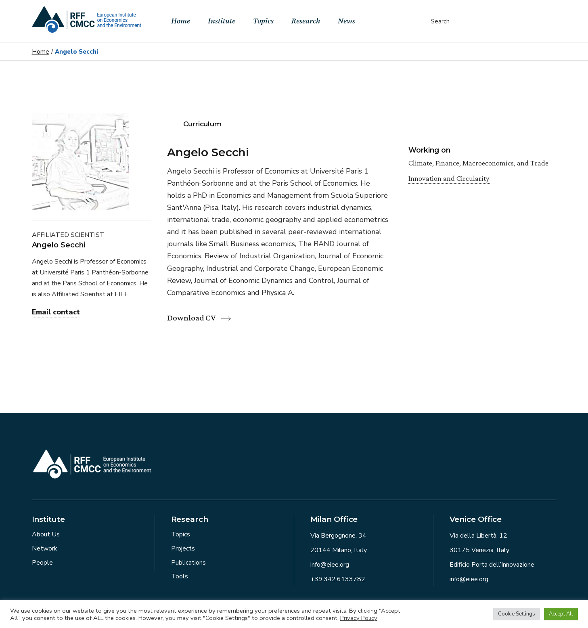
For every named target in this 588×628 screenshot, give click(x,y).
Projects (183, 548)
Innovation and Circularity (449, 178)
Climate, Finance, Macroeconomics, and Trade (478, 163)
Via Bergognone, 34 (338, 535)
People (42, 562)
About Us (46, 534)
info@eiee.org (329, 564)
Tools (179, 576)
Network (44, 548)
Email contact (56, 312)
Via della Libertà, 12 (478, 535)
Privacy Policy (358, 618)
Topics (180, 534)
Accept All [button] (561, 614)
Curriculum (202, 124)
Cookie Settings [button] (516, 614)
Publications (188, 562)
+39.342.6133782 (337, 579)
